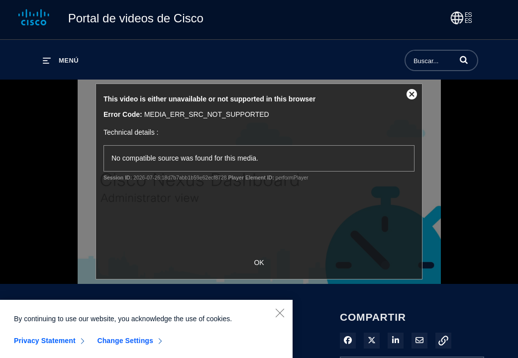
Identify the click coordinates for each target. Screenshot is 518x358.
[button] (464, 60)
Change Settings (125, 344)
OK (259, 263)
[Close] (280, 316)
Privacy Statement (45, 344)
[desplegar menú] (61, 60)
